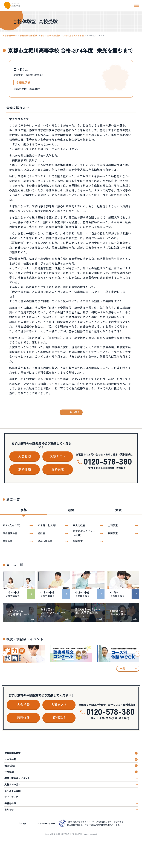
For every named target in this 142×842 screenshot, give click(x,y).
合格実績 (9, 772)
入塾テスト (58, 456)
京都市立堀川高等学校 (73, 35)
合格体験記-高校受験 (50, 35)
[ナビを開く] (136, 5)
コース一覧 (10, 759)
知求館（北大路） (47, 525)
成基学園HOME (10, 35)
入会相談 (24, 456)
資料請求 (57, 469)
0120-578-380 (108, 461)
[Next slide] (137, 654)
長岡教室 (113, 533)
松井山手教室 (45, 541)
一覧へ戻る (73, 412)
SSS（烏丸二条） (12, 525)
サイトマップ (11, 797)
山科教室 (113, 525)
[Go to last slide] (4, 654)
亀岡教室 (78, 541)
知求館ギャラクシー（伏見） (84, 533)
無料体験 (24, 469)
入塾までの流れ (12, 784)
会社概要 (23, 823)
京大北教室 (79, 525)
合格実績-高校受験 (28, 35)
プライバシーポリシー (45, 823)
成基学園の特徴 (12, 753)
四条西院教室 (10, 533)
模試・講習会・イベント (17, 778)
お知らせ (9, 809)
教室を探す (10, 765)
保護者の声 (10, 803)
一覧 (122, 668)
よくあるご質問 (12, 790)
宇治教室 (8, 541)
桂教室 (41, 533)
